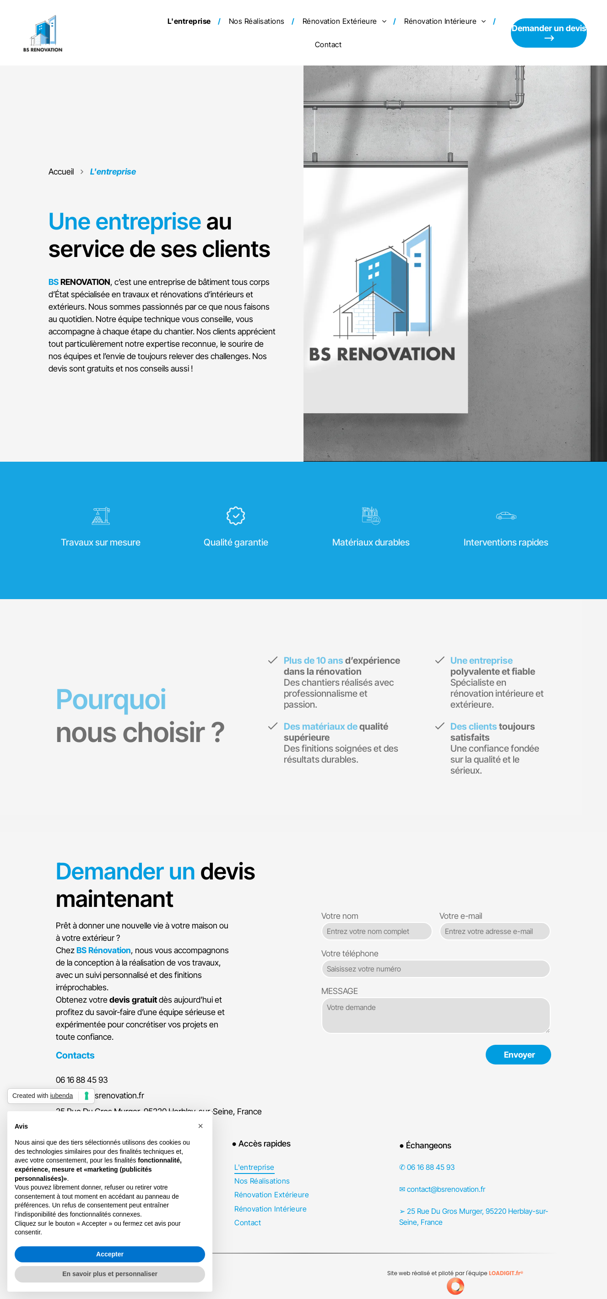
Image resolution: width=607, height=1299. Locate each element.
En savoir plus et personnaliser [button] (109, 1273)
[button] (200, 1126)
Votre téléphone (350, 953)
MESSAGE (339, 991)
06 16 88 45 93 (82, 1080)
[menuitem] (191, 21)
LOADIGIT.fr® (506, 1273)
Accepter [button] (110, 1254)
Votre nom (339, 916)
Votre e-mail (460, 916)
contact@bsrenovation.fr (100, 1095)
